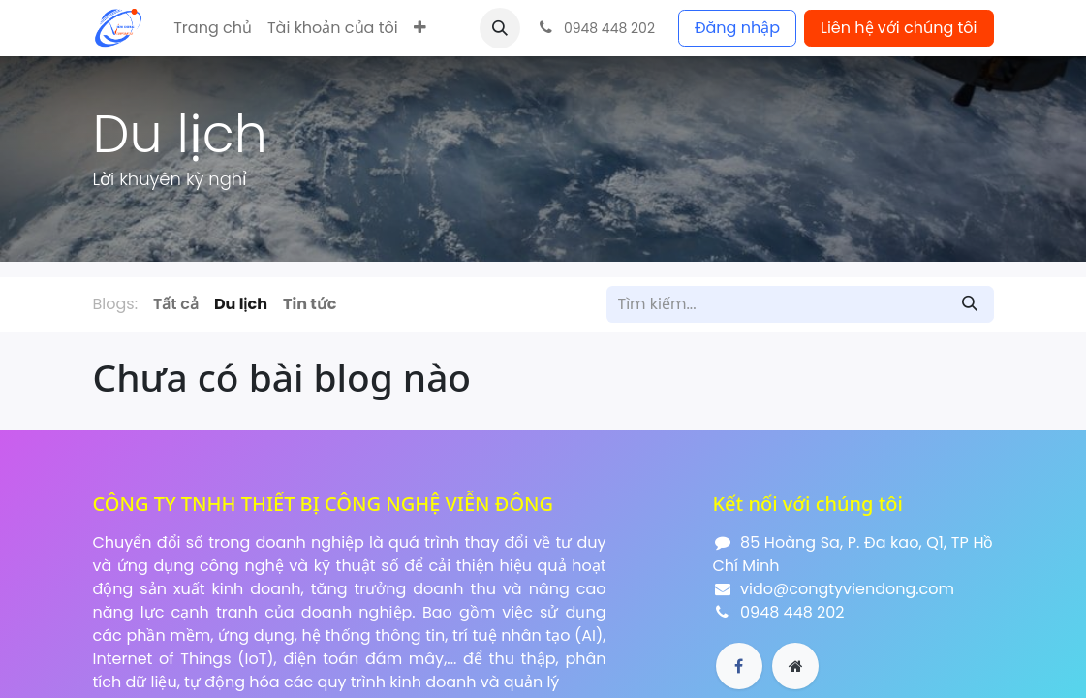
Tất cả (176, 304)
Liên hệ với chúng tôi (899, 27)
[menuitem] (213, 28)
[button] (420, 28)
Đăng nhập (737, 27)
